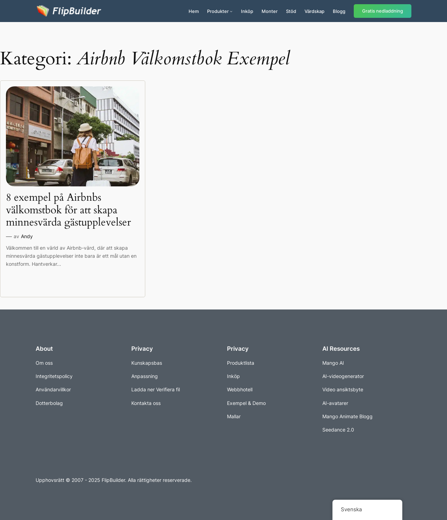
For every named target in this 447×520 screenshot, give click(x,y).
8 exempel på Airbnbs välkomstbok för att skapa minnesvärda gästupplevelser (68, 210)
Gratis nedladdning (382, 11)
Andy (27, 236)
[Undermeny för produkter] (231, 11)
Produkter (218, 11)
